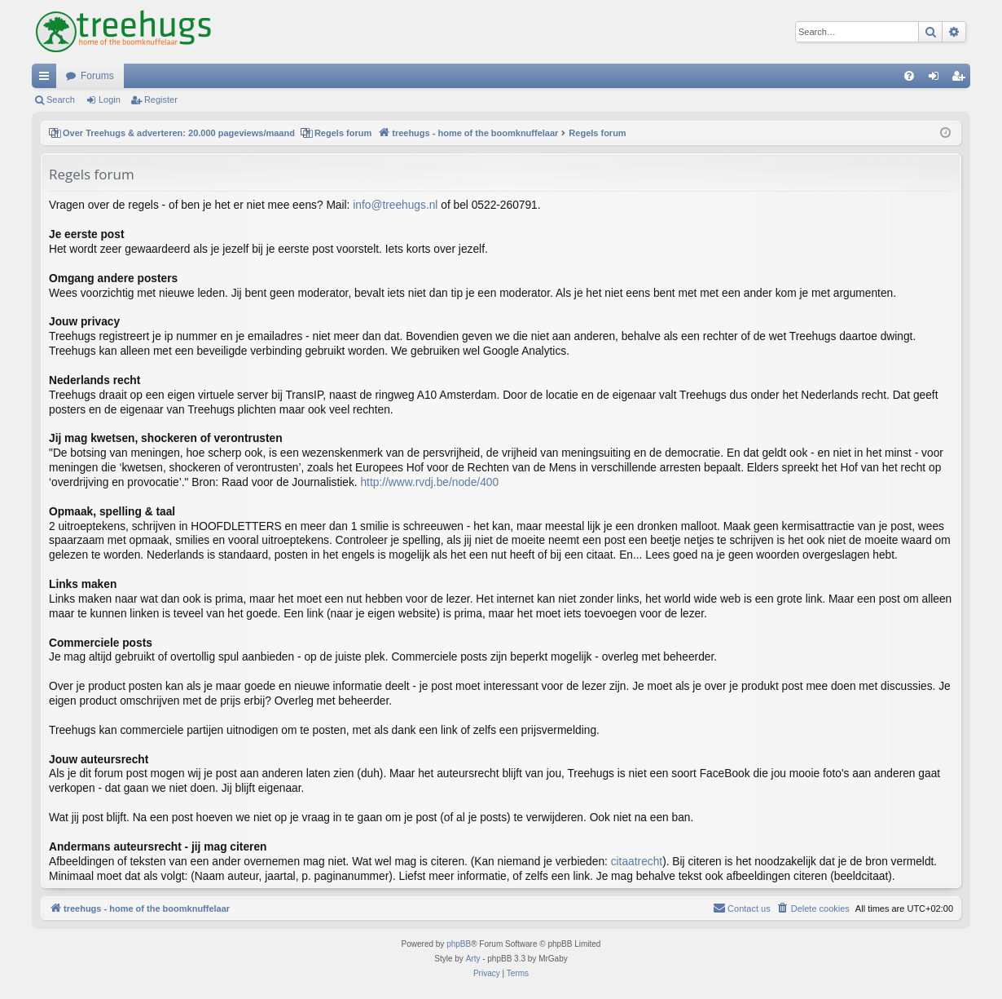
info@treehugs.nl (395, 205)
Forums (97, 76)
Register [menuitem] (961, 79)
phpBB (458, 943)
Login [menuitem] (937, 79)
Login (110, 99)
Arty (473, 958)
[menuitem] (909, 76)
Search (60, 99)
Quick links (47, 79)
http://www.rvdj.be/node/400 (429, 482)
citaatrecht (636, 861)
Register (161, 99)
